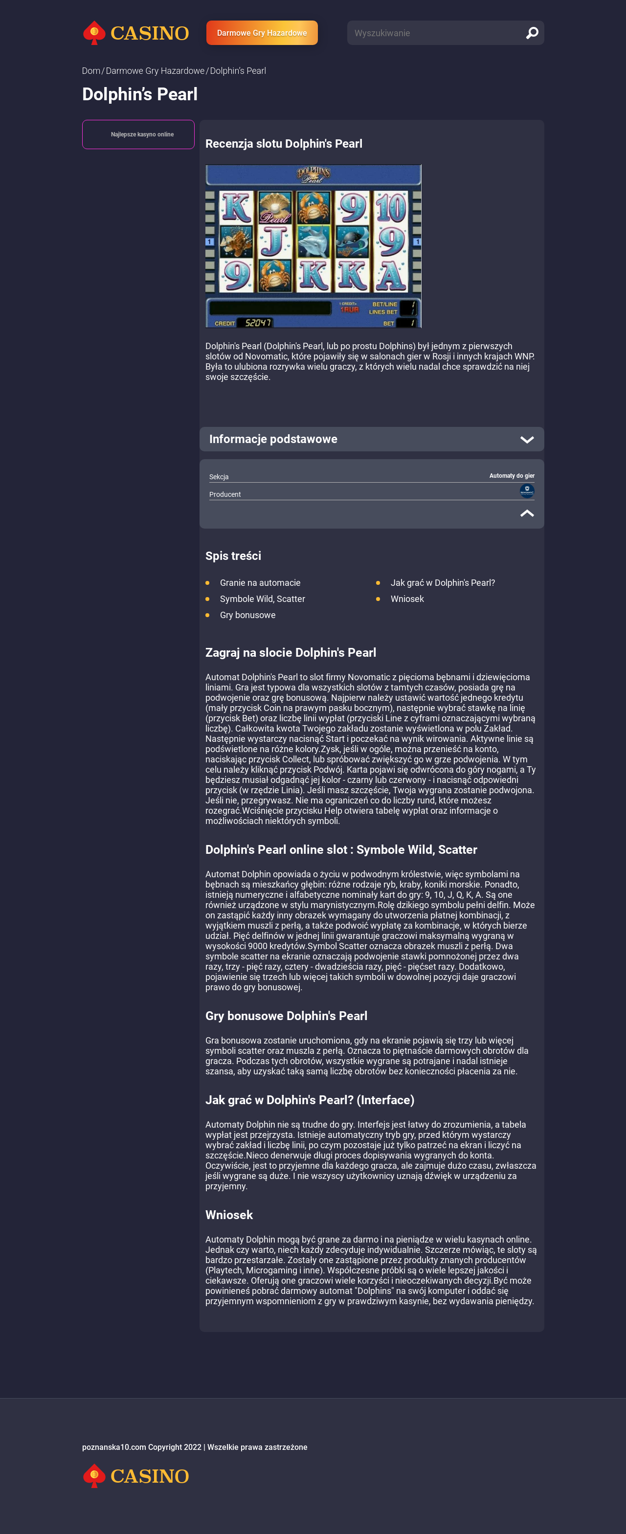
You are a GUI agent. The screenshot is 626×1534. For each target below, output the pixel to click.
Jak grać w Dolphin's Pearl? (443, 583)
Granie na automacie (260, 583)
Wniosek (407, 599)
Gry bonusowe (248, 615)
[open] (372, 439)
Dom (91, 71)
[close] (527, 513)
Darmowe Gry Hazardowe (262, 33)
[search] (532, 33)
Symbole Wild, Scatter (262, 599)
